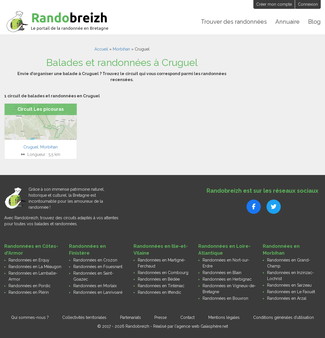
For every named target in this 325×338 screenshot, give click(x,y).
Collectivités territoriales (84, 317)
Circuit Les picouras (40, 109)
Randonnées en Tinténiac (161, 285)
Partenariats (130, 317)
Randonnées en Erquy (29, 260)
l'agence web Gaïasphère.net (201, 326)
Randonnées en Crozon (95, 260)
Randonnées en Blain (222, 272)
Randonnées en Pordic (30, 285)
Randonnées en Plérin (29, 292)
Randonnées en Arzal (286, 298)
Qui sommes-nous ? (30, 317)
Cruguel (30, 147)
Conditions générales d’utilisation (283, 317)
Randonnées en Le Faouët (291, 291)
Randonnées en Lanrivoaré (97, 292)
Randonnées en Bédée (159, 279)
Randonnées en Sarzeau (289, 285)
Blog (314, 21)
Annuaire (288, 21)
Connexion (308, 4)
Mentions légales (224, 317)
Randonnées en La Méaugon (35, 266)
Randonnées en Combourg (163, 272)
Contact (187, 317)
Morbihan (121, 49)
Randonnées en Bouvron (225, 298)
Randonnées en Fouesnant (97, 266)
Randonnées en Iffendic (159, 292)
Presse (160, 317)
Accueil (101, 49)
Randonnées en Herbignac (227, 279)
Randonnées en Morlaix (95, 285)
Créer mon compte (274, 4)
